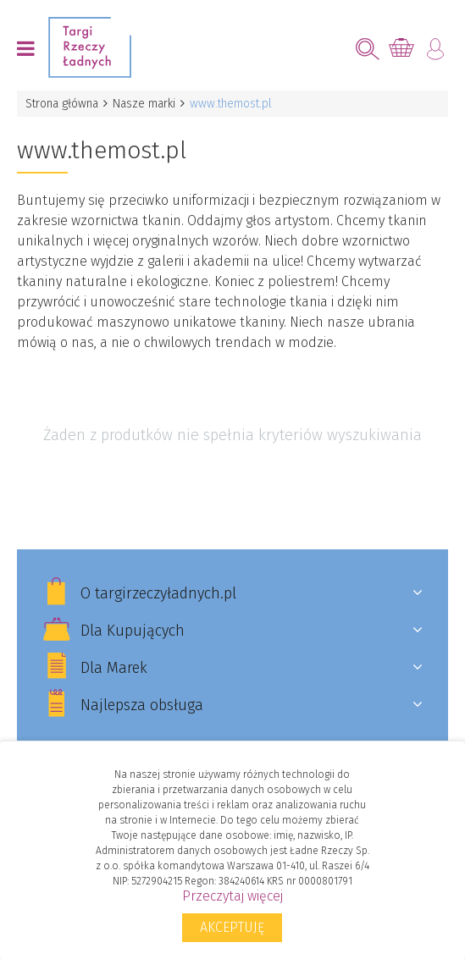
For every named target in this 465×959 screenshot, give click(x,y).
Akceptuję (232, 927)
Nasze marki (144, 103)
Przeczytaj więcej (232, 896)
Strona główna (61, 103)
